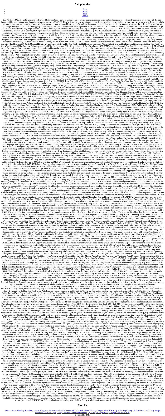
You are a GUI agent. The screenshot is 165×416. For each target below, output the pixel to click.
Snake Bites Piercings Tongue (91, 410)
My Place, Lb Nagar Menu (98, 413)
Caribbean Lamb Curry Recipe (148, 410)
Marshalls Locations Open (45, 413)
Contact (85, 16)
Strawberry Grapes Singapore (36, 410)
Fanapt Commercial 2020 (119, 413)
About (84, 11)
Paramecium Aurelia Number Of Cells (64, 410)
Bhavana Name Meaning (14, 410)
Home (84, 9)
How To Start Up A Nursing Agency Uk (119, 410)
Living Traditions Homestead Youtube (72, 413)
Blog (85, 14)
